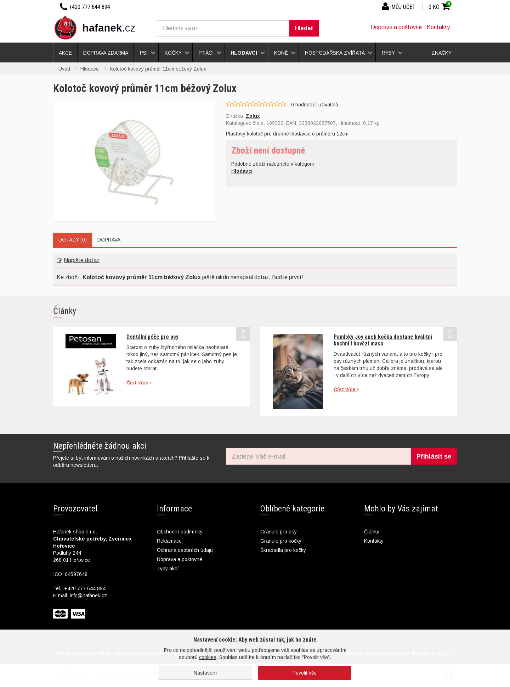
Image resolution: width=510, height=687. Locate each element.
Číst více (139, 383)
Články (371, 531)
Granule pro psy (278, 531)
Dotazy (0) (72, 240)
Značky (441, 53)
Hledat (304, 28)
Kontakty (438, 27)
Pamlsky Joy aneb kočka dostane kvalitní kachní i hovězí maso (383, 340)
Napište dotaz (78, 260)
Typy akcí (168, 568)
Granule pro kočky (280, 541)
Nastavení (205, 673)
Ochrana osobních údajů (185, 550)
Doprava (108, 240)
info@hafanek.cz (88, 595)
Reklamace (169, 541)
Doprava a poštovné (396, 27)
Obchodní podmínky (180, 531)
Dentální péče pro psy (152, 336)
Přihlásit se (433, 456)
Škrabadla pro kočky (283, 550)
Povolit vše (305, 673)
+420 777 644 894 (85, 588)
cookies (207, 657)
